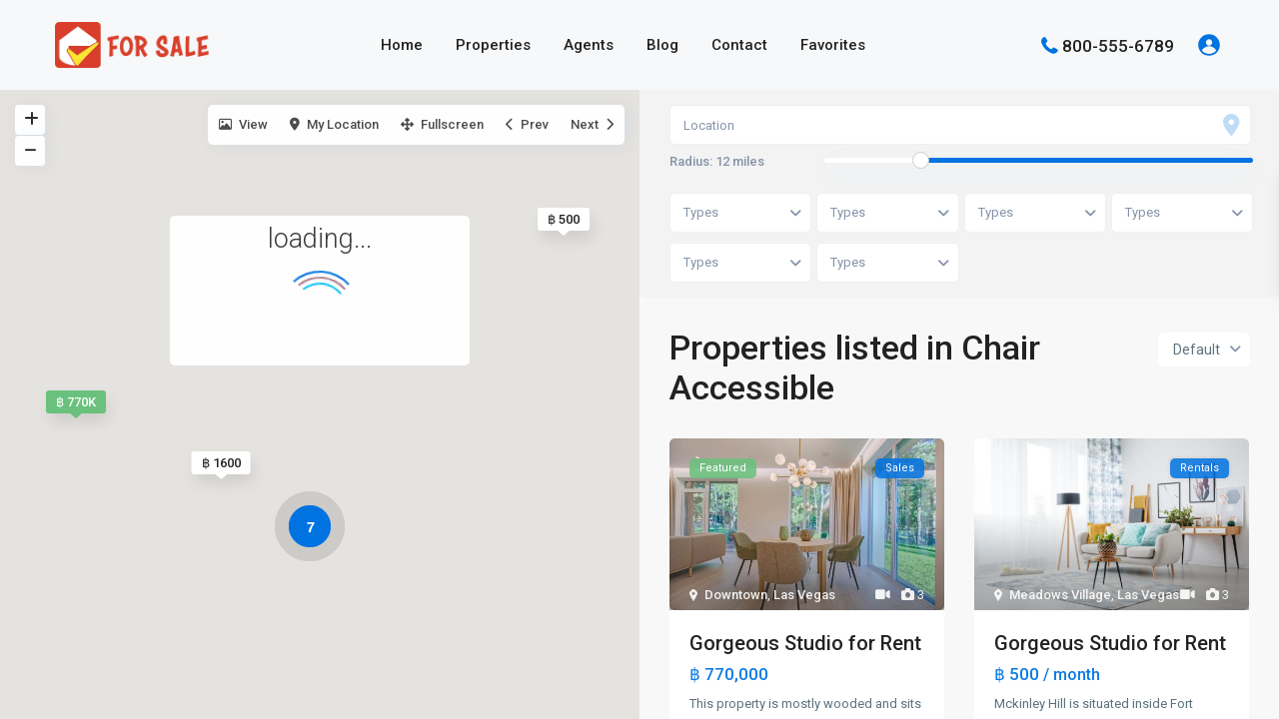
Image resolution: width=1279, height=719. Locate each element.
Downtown (735, 594)
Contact (739, 45)
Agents (589, 45)
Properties (493, 45)
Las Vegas (804, 594)
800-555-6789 (1118, 45)
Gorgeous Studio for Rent (805, 643)
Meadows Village (1060, 594)
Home (402, 45)
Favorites (832, 45)
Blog (662, 45)
